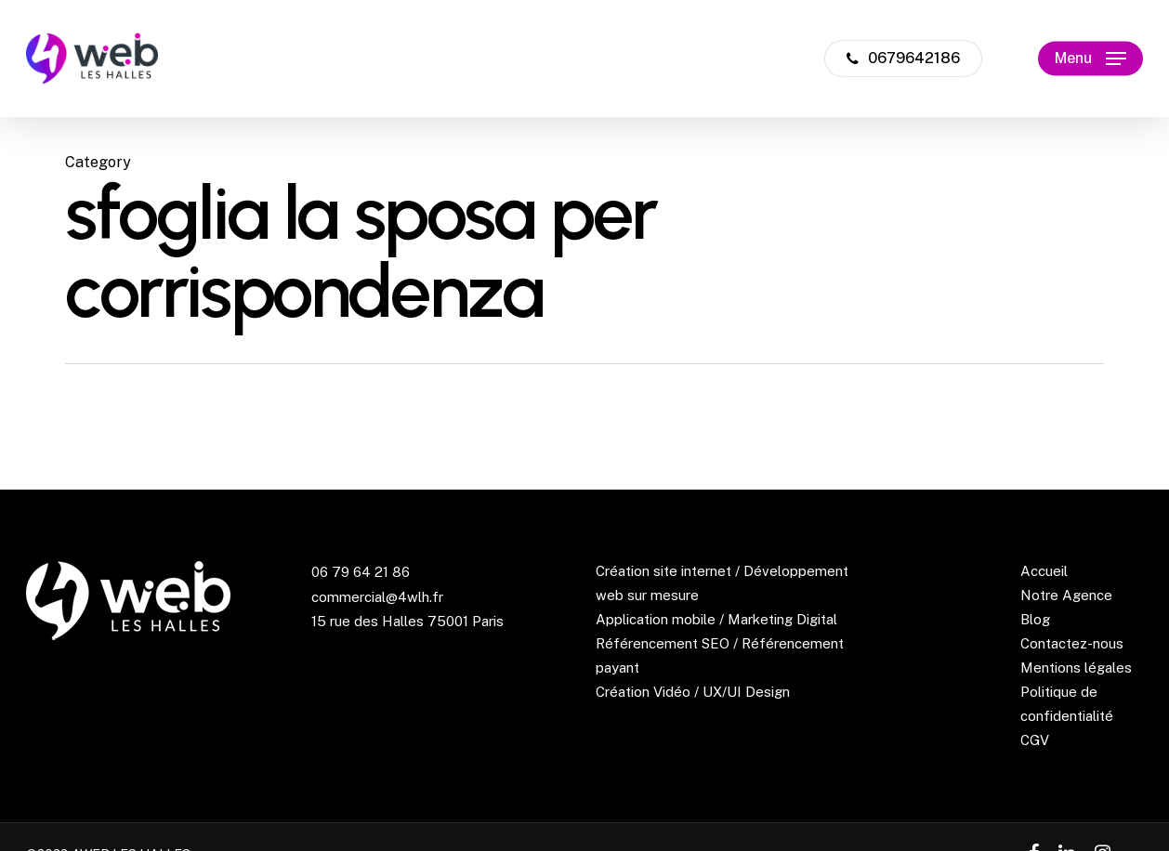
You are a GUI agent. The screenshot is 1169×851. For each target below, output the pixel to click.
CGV (1034, 740)
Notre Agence (1066, 595)
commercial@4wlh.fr (377, 597)
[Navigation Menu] (1090, 59)
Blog (1035, 619)
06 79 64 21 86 (360, 572)
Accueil (1044, 571)
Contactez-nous (1071, 643)
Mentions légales (1076, 667)
